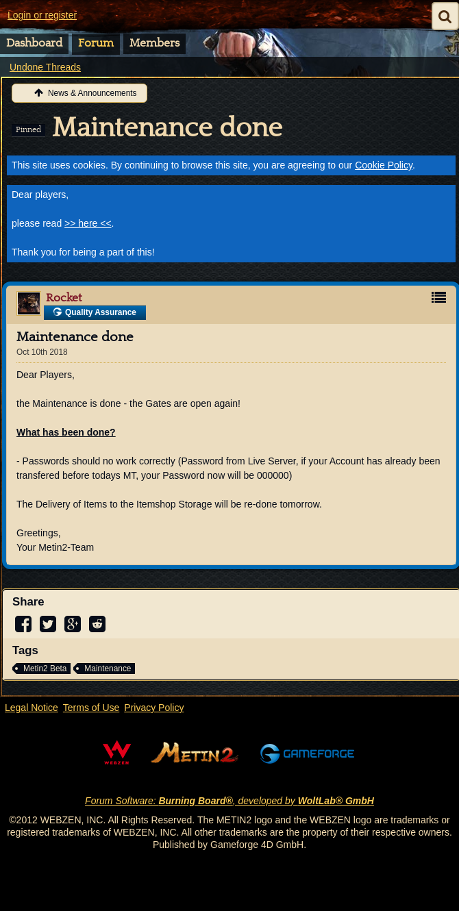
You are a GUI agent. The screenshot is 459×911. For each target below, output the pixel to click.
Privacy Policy (154, 707)
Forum (96, 43)
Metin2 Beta (44, 668)
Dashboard (34, 43)
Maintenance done (167, 128)
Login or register (42, 15)
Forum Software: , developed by (229, 800)
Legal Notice (31, 707)
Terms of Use (91, 707)
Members (154, 43)
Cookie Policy (383, 165)
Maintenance (107, 668)
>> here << (88, 223)
